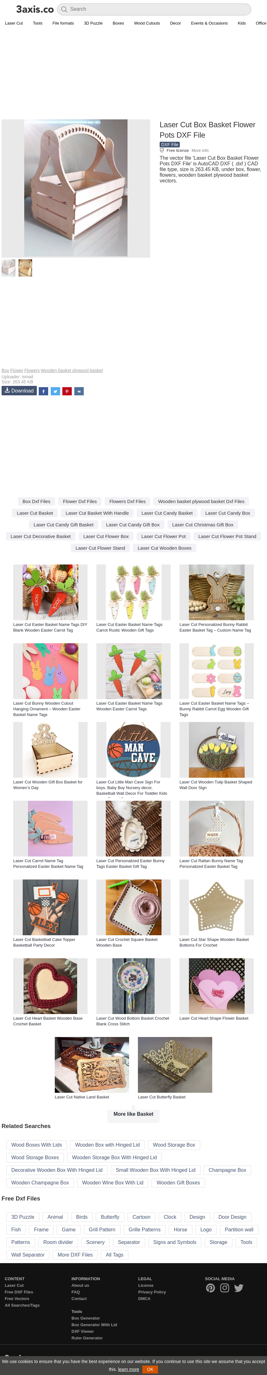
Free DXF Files (19, 1292)
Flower (16, 370)
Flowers (32, 370)
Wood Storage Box (174, 1145)
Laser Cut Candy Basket (167, 513)
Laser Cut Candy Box (227, 513)
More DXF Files (75, 1255)
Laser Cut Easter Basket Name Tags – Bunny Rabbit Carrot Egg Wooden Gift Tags (214, 709)
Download (19, 390)
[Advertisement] (133, 74)
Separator (129, 1242)
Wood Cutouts (147, 23)
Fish (16, 1229)
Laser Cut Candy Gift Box (133, 524)
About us (80, 1285)
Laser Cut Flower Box (106, 536)
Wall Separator (27, 1255)
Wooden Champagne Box (40, 1182)
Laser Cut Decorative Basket (41, 536)
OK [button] (150, 1369)
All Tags (114, 1255)
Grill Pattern (102, 1229)
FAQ (75, 1292)
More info (199, 150)
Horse (180, 1229)
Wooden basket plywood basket (72, 370)
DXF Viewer (82, 1331)
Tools (37, 23)
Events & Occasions (209, 23)
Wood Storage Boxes (35, 1157)
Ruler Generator (87, 1338)
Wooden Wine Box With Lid (112, 1182)
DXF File (169, 144)
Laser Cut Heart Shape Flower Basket (213, 1018)
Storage (218, 1242)
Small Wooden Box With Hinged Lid (156, 1170)
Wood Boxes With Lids (36, 1145)
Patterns (20, 1242)
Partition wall (239, 1229)
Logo (206, 1229)
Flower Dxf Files (80, 501)
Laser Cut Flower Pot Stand (227, 536)
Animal (55, 1217)
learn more (128, 1369)
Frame (41, 1229)
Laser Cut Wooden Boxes (164, 548)
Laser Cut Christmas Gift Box (202, 524)
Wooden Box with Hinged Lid (107, 1145)
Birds (82, 1217)
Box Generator (85, 1318)
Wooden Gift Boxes (178, 1182)
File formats (63, 23)
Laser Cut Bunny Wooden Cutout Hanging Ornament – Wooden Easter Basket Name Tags (47, 709)
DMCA (144, 1298)
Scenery (95, 1242)
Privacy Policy (152, 1292)
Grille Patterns (145, 1229)
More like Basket (133, 1114)
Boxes (118, 23)
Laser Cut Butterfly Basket (161, 1097)
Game (69, 1229)
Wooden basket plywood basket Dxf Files (201, 501)
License (145, 1285)
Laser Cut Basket (35, 513)
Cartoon (142, 1217)
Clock (170, 1217)
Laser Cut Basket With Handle (97, 513)
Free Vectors (17, 1298)
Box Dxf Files (36, 501)
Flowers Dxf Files (127, 501)
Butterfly (110, 1217)
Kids (242, 23)
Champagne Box (227, 1170)
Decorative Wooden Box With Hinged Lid (57, 1170)
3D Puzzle (93, 23)
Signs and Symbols (174, 1242)
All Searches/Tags (22, 1305)
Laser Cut (14, 23)
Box (5, 370)
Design (197, 1217)
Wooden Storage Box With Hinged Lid (114, 1157)
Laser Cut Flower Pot (163, 536)
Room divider (58, 1242)
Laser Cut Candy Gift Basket (64, 524)
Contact (79, 1298)
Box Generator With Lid (94, 1324)
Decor (175, 23)
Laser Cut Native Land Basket (82, 1097)
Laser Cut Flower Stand (100, 548)
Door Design (233, 1217)
